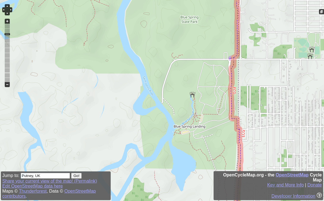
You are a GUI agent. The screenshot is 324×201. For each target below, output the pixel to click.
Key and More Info (285, 185)
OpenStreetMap (292, 175)
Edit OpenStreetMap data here (32, 186)
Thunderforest (33, 191)
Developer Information (293, 196)
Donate (314, 185)
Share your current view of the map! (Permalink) (49, 181)
